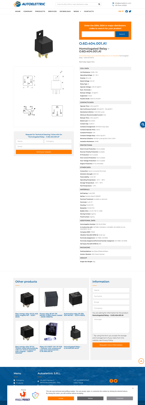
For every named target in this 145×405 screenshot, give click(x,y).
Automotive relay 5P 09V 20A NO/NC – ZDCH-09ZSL (74, 314)
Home (18, 11)
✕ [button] (133, 388)
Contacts (89, 11)
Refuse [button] (90, 398)
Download (65, 11)
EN (120, 11)
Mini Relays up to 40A (91, 56)
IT (122, 11)
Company (28, 11)
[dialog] (72, 395)
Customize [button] (119, 398)
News (77, 11)
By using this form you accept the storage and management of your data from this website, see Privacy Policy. (109, 337)
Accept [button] (61, 398)
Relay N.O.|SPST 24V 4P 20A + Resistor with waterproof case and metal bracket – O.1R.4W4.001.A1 (51, 349)
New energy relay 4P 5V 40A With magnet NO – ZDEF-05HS (26, 315)
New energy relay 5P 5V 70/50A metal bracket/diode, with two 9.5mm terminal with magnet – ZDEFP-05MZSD (26, 350)
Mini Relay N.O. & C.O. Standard (108, 56)
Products (40, 11)
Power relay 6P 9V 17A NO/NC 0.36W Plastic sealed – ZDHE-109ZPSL (51, 315)
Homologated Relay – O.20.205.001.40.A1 (72, 347)
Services (52, 11)
